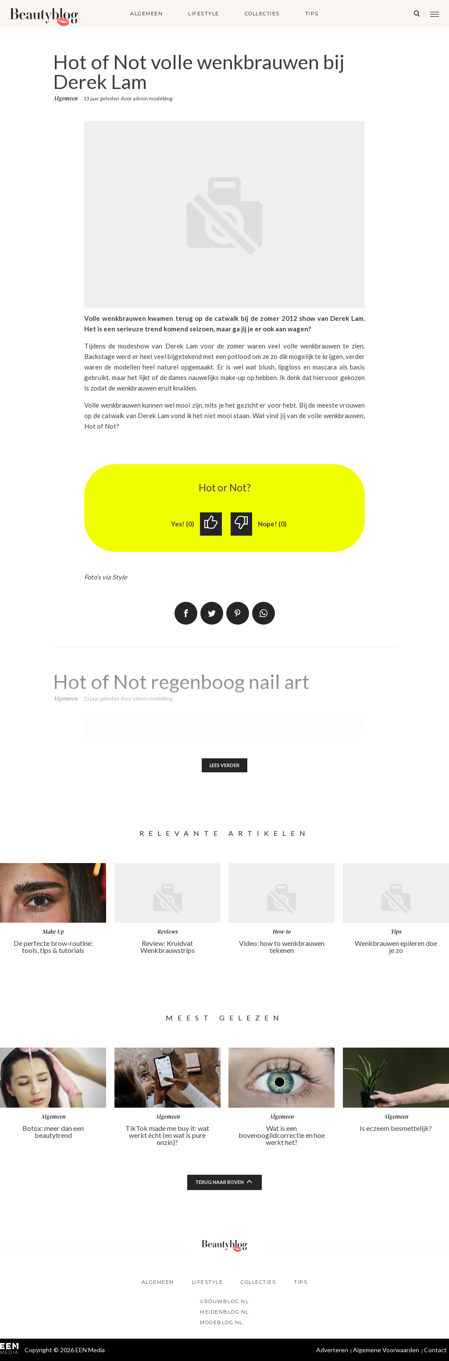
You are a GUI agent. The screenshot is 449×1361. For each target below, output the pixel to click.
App (263, 614)
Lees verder (225, 767)
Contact (435, 1350)
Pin (237, 614)
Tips (312, 14)
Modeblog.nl (221, 1322)
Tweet (211, 614)
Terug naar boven (219, 1184)
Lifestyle (203, 14)
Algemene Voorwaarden (386, 1350)
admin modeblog (152, 98)
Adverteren (332, 1350)
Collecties (262, 14)
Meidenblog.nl (224, 1312)
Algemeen (146, 14)
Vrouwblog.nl (224, 1301)
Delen (186, 614)
